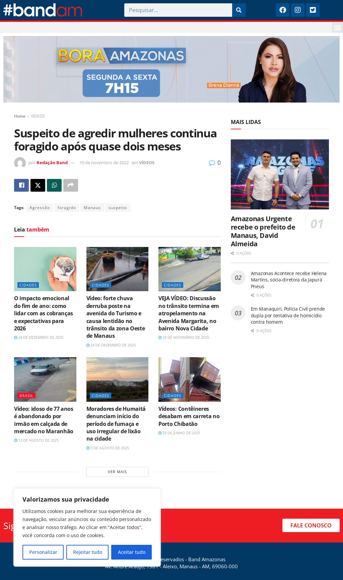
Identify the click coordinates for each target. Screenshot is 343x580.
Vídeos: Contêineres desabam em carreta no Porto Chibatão (188, 416)
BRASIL (26, 395)
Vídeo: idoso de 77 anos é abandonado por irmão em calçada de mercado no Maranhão (43, 420)
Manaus (92, 207)
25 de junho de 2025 (179, 432)
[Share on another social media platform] (70, 185)
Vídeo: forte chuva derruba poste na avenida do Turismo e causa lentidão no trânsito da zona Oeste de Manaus (115, 317)
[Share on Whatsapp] (54, 185)
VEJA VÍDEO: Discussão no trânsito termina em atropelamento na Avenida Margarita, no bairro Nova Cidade (188, 313)
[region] (87, 527)
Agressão (39, 207)
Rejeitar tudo (87, 552)
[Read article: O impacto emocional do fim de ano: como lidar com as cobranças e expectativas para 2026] (45, 269)
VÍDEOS (38, 116)
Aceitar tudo (131, 552)
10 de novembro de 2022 (104, 162)
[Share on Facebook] (21, 185)
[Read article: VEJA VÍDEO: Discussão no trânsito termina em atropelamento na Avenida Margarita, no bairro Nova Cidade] (189, 269)
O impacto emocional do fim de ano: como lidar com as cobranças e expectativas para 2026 (43, 313)
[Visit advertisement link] (171, 69)
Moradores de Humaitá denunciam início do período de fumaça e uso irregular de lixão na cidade (116, 424)
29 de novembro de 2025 (183, 337)
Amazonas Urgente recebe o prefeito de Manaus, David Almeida (263, 231)
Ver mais (117, 471)
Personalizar (43, 552)
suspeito (118, 207)
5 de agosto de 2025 (107, 447)
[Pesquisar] (239, 10)
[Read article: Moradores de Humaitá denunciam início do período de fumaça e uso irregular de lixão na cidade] (117, 379)
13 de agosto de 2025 (36, 440)
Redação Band (52, 162)
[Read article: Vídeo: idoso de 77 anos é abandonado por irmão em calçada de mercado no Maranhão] (45, 379)
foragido (67, 207)
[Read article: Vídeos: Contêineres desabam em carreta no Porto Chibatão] (189, 379)
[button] (337, 27)
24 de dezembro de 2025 (38, 337)
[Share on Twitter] (37, 185)
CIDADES (28, 284)
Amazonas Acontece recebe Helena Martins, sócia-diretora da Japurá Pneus (289, 279)
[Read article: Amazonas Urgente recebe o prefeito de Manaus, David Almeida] (280, 174)
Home (19, 116)
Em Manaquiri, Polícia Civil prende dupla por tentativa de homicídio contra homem (288, 315)
